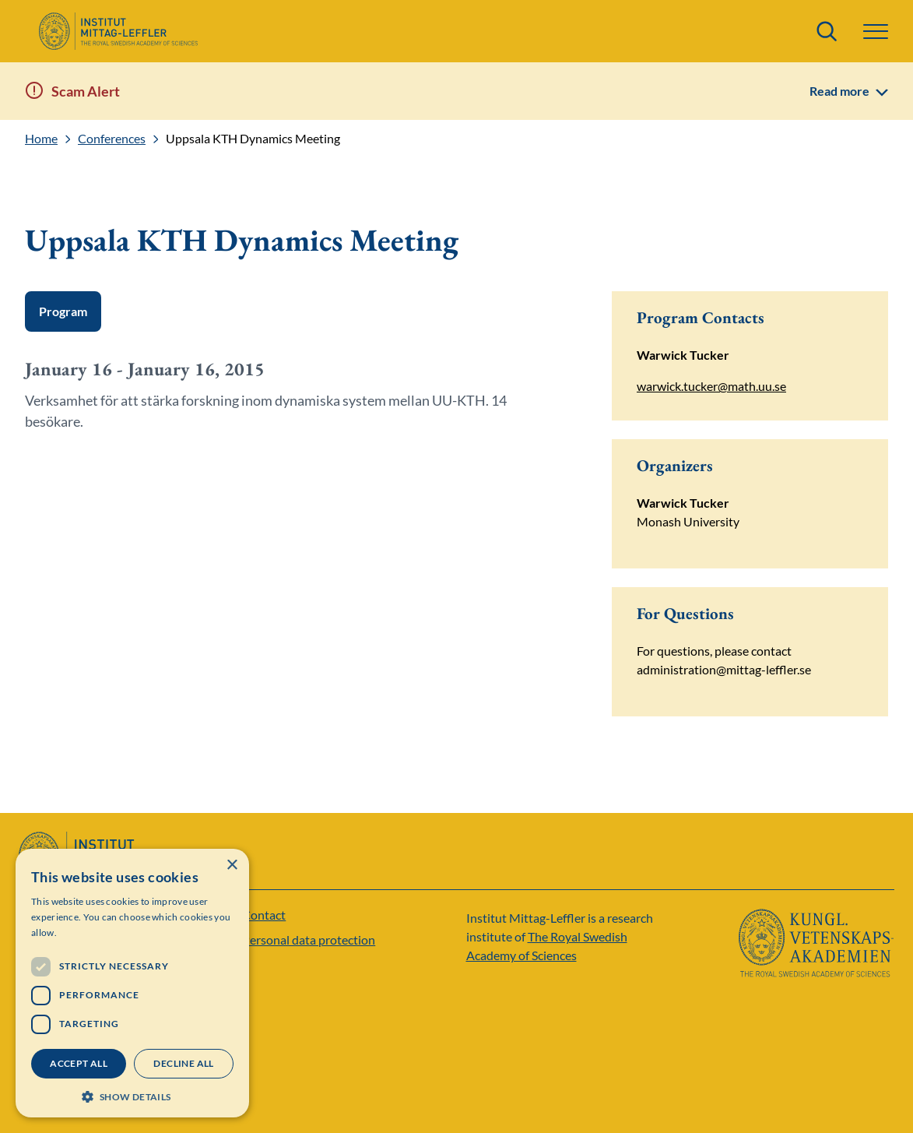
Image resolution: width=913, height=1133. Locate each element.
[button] (132, 1095)
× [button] (231, 865)
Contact (264, 914)
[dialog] (132, 983)
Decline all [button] (183, 1063)
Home (41, 138)
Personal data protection (308, 939)
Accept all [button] (78, 1063)
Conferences (112, 138)
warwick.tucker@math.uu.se (711, 385)
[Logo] (117, 31)
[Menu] (875, 31)
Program (63, 311)
